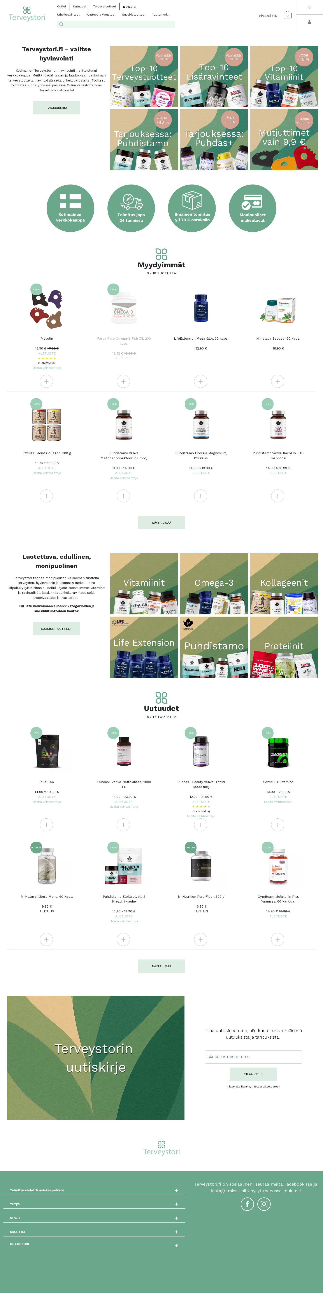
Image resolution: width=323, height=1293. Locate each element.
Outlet (61, 6)
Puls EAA (47, 791)
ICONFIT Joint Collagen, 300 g (47, 463)
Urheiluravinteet (68, 14)
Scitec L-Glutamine (278, 791)
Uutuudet (79, 6)
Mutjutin (47, 353)
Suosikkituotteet (134, 14)
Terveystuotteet (104, 6)
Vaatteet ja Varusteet (101, 14)
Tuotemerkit (161, 14)
